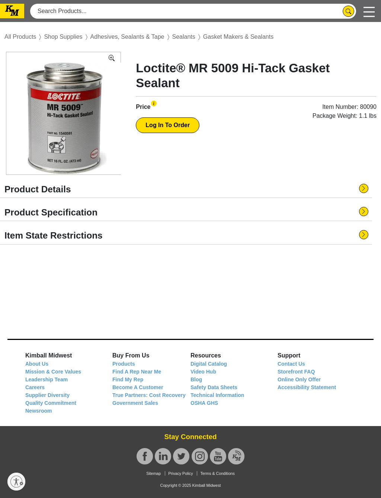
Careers (35, 387)
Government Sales (135, 403)
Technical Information (217, 395)
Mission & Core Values (53, 372)
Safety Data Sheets (213, 387)
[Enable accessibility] (16, 482)
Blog (196, 379)
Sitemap (153, 473)
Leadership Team (46, 379)
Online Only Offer (299, 379)
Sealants (183, 37)
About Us (36, 364)
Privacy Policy (180, 473)
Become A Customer (137, 387)
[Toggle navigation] (369, 11)
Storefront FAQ (296, 372)
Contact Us (291, 364)
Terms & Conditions (217, 473)
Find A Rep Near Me (136, 372)
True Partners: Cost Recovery (149, 395)
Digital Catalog (208, 364)
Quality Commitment (50, 403)
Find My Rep (127, 379)
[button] (154, 103)
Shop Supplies (63, 37)
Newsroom (38, 411)
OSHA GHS (204, 403)
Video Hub (203, 372)
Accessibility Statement (307, 387)
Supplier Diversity (47, 395)
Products (123, 364)
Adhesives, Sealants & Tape (127, 37)
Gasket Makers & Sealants (238, 37)
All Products (20, 37)
